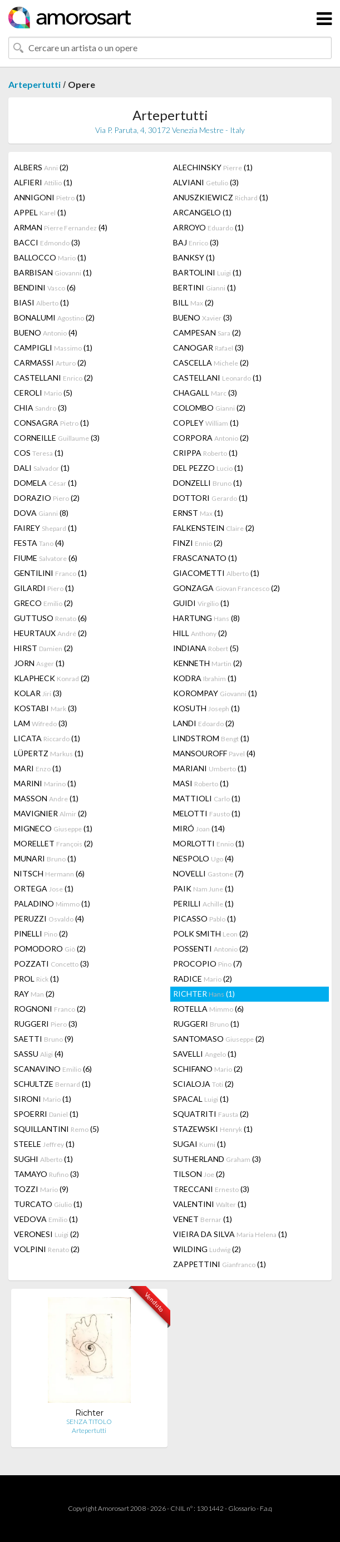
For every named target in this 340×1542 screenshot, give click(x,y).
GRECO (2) (43, 603)
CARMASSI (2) (50, 362)
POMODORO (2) (50, 948)
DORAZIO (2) (47, 497)
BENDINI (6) (45, 287)
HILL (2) (200, 633)
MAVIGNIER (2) (50, 813)
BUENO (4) (45, 332)
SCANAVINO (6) (53, 1068)
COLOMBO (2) (209, 407)
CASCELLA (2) (211, 362)
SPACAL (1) (201, 1098)
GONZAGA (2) (226, 588)
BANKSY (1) (194, 257)
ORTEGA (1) (43, 888)
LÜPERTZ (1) (48, 753)
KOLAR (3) (38, 693)
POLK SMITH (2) (210, 933)
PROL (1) (36, 978)
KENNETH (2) (207, 663)
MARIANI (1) (210, 768)
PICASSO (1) (204, 918)
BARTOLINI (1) (207, 272)
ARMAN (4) (60, 227)
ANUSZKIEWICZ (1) (220, 197)
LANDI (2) (203, 723)
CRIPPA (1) (205, 452)
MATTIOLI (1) (206, 798)
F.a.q (266, 1508)
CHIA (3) (40, 407)
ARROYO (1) (208, 227)
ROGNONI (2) (50, 1008)
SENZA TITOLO (89, 1421)
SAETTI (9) (43, 1038)
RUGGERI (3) (45, 1023)
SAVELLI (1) (204, 1053)
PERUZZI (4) (49, 918)
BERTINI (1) (204, 287)
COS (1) (38, 452)
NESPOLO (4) (203, 858)
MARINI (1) (45, 783)
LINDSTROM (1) (211, 738)
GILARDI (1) (44, 588)
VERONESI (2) (46, 1234)
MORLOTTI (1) (208, 843)
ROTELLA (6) (208, 1008)
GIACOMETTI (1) (216, 573)
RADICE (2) (202, 978)
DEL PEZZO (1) (208, 467)
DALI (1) (42, 467)
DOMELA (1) (45, 482)
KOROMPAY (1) (215, 693)
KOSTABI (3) (45, 708)
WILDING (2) (207, 1249)
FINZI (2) (198, 543)
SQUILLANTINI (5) (56, 1129)
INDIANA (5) (206, 648)
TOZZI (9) (41, 1189)
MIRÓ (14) (199, 828)
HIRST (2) (43, 648)
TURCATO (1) (48, 1204)
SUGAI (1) (199, 1144)
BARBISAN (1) (53, 272)
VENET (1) (202, 1219)
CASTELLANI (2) (53, 377)
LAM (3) (40, 723)
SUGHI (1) (43, 1159)
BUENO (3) (202, 317)
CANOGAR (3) (208, 347)
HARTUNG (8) (206, 618)
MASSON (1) (46, 798)
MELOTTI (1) (206, 813)
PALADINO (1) (52, 903)
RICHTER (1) (204, 993)
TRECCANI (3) (211, 1189)
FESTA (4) (39, 543)
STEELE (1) (44, 1144)
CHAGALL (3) (205, 392)
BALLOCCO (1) (50, 257)
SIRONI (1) (42, 1098)
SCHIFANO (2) (208, 1068)
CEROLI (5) (43, 392)
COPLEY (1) (206, 422)
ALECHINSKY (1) (213, 167)
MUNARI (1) (45, 858)
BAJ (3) (196, 242)
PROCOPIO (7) (207, 963)
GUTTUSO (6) (50, 618)
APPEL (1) (40, 212)
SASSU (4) (38, 1053)
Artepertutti (34, 84)
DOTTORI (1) (210, 497)
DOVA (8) (41, 513)
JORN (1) (39, 663)
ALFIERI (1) (43, 182)
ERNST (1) (198, 513)
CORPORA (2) (211, 437)
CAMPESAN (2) (207, 332)
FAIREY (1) (45, 528)
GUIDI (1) (201, 603)
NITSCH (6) (49, 873)
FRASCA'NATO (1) (205, 558)
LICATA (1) (47, 738)
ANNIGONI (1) (49, 197)
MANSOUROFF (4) (214, 753)
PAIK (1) (203, 888)
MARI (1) (37, 768)
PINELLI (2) (41, 933)
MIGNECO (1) (53, 828)
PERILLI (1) (203, 903)
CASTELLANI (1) (217, 377)
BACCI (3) (47, 242)
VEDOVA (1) (46, 1219)
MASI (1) (201, 783)
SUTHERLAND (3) (217, 1159)
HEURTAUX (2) (50, 633)
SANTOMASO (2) (218, 1038)
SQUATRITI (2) (211, 1114)
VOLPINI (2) (47, 1249)
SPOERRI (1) (46, 1114)
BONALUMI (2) (54, 317)
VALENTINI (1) (210, 1204)
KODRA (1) (204, 678)
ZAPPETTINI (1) (219, 1264)
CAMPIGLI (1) (53, 347)
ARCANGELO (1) (202, 212)
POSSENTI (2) (210, 948)
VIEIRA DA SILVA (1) (230, 1234)
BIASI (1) (41, 302)
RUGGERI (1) (206, 1023)
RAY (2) (34, 993)
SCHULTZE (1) (52, 1083)
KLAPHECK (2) (52, 678)
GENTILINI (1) (50, 573)
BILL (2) (193, 302)
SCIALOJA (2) (203, 1083)
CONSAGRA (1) (51, 422)
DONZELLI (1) (207, 482)
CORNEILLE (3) (57, 437)
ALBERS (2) (41, 167)
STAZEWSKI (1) (213, 1129)
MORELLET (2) (53, 843)
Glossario (241, 1508)
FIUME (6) (45, 558)
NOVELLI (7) (208, 873)
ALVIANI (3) (206, 182)
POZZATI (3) (51, 963)
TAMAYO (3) (46, 1174)
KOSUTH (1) (206, 708)
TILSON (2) (199, 1174)
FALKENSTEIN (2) (213, 528)
